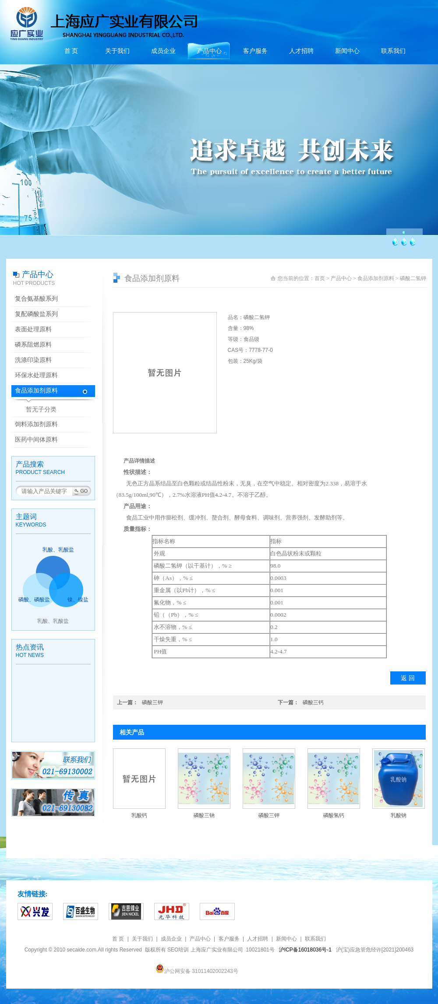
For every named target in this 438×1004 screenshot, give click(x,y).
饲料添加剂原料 (36, 424)
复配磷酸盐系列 (36, 314)
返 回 (408, 677)
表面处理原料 (33, 329)
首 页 (71, 51)
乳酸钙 (139, 815)
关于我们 (117, 51)
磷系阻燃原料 (33, 344)
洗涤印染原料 (33, 360)
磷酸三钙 (313, 702)
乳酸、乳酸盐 (58, 550)
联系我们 (393, 51)
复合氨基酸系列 (36, 298)
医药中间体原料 (36, 439)
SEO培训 (178, 950)
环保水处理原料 (36, 375)
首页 (319, 278)
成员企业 (163, 51)
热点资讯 (30, 647)
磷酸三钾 (152, 702)
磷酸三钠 (204, 815)
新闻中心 (347, 51)
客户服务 (255, 51)
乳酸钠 (398, 815)
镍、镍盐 (77, 600)
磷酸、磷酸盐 (34, 600)
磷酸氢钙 (333, 815)
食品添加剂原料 (36, 390)
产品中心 (209, 51)
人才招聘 (301, 51)
